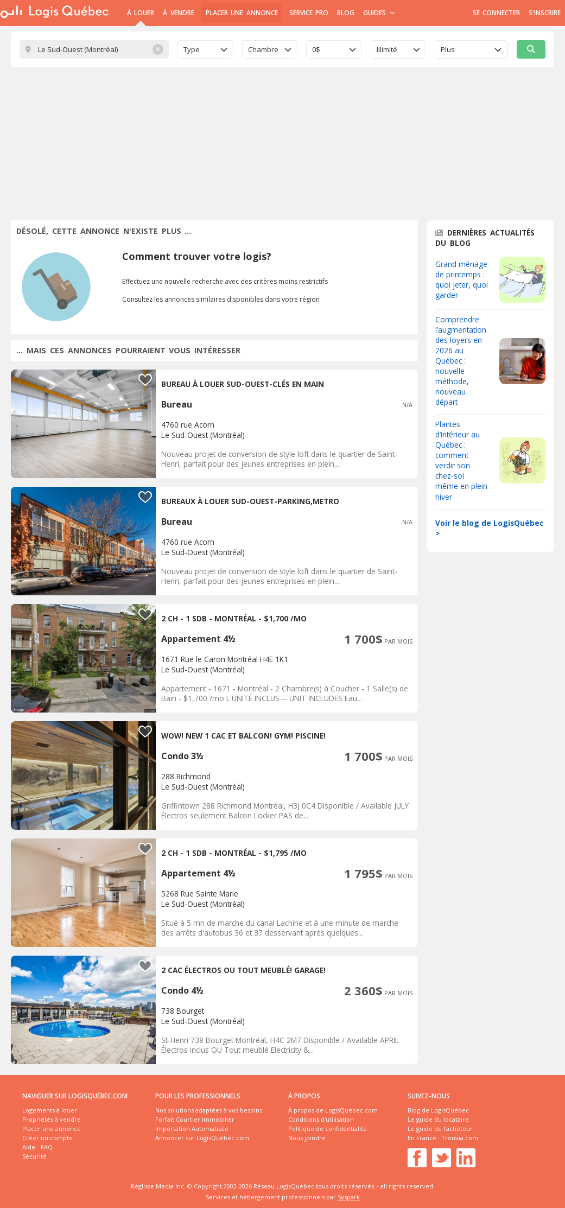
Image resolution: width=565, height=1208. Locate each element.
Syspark (349, 1197)
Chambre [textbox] (263, 49)
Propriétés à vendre (51, 1119)
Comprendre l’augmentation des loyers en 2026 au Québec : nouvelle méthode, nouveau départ (460, 360)
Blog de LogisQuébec (438, 1110)
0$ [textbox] (316, 49)
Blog (345, 12)
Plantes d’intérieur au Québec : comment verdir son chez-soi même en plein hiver (461, 460)
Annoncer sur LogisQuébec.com (202, 1138)
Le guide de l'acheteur (440, 1128)
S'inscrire (545, 12)
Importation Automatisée (191, 1128)
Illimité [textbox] (387, 49)
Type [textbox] (191, 49)
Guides (379, 12)
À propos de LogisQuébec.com (333, 1110)
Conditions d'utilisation (321, 1119)
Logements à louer (49, 1110)
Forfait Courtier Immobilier (194, 1119)
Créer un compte (47, 1138)
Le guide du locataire (438, 1119)
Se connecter (496, 12)
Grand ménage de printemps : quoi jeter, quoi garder (461, 279)
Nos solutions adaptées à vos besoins (208, 1110)
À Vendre (178, 12)
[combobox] (205, 49)
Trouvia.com (459, 1138)
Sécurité (34, 1156)
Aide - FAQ (37, 1147)
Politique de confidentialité (327, 1128)
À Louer (140, 12)
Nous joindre (307, 1138)
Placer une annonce (242, 12)
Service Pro (308, 12)
